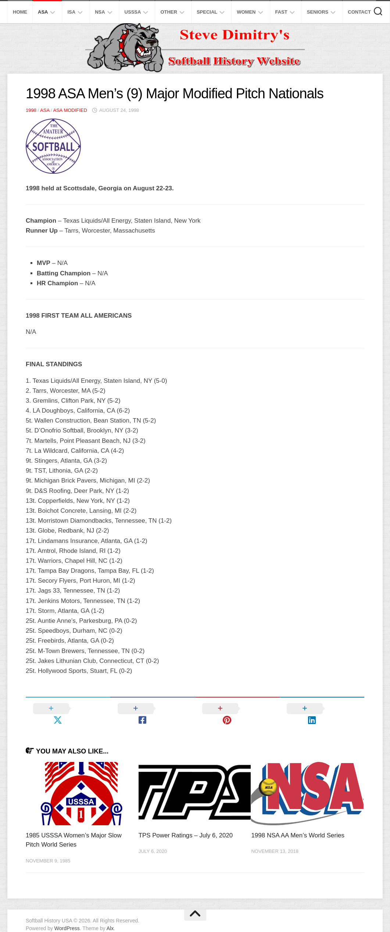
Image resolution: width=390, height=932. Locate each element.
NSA (100, 12)
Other (168, 12)
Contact (359, 12)
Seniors (318, 12)
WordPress (67, 917)
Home (20, 12)
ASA (43, 12)
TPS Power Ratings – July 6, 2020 (186, 823)
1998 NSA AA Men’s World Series (297, 823)
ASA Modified (70, 110)
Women (246, 12)
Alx (110, 917)
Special (207, 12)
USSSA (133, 12)
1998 (31, 110)
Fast (281, 12)
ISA (71, 12)
